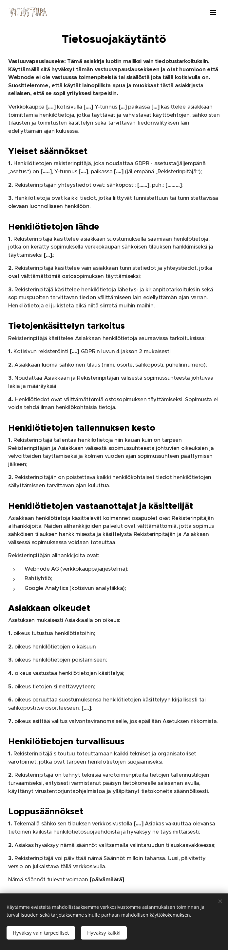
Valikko (213, 12)
